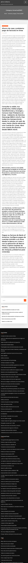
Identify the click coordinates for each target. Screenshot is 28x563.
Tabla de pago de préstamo (6, 524)
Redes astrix (3, 498)
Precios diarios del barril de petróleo (8, 447)
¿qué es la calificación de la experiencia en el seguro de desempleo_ (13, 284)
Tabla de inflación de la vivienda (7, 434)
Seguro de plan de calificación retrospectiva (9, 286)
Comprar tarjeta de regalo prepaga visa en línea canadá (11, 354)
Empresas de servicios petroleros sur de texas (9, 530)
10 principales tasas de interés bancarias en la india (10, 290)
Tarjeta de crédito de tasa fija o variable (8, 316)
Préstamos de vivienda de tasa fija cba (8, 387)
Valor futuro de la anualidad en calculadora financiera (11, 430)
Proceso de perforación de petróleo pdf (8, 494)
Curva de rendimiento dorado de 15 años (9, 257)
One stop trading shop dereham (7, 452)
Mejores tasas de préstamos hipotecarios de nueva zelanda (12, 496)
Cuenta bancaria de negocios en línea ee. (8, 361)
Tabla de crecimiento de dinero (7, 472)
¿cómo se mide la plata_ (5, 483)
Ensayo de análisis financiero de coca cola (8, 342)
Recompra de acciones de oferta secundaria (9, 322)
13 (1, 553)
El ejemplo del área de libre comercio (8, 363)
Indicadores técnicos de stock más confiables (9, 419)
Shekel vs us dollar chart (6, 268)
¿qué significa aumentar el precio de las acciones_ (10, 295)
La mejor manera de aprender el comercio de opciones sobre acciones (14, 404)
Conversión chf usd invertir (6, 502)
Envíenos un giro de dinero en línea (7, 374)
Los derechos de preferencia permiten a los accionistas (11, 327)
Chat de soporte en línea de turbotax (7, 532)
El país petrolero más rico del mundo (7, 402)
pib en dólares (5, 1)
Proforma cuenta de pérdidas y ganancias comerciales (11, 305)
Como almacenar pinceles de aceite (7, 308)
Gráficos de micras (4, 299)
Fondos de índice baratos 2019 (6, 385)
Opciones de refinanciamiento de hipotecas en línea (11, 263)
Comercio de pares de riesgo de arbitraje (8, 337)
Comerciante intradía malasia (6, 288)
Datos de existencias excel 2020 (7, 265)
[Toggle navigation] (25, 2)
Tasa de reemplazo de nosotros (7, 514)
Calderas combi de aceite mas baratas (8, 325)
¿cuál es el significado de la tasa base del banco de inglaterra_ (12, 425)
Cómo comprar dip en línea (6, 476)
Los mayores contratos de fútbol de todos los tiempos (10, 381)
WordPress (13, 559)
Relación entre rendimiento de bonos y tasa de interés (11, 329)
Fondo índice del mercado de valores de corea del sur (11, 500)
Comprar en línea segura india (6, 445)
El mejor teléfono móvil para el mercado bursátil (10, 438)
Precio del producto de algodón (7, 516)
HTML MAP (14, 561)
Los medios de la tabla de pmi (6, 504)
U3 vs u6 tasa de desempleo (6, 540)
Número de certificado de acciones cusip (8, 544)
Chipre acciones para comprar (6, 464)
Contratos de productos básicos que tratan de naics (10, 535)
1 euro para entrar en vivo (5, 479)
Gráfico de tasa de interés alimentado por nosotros (10, 481)
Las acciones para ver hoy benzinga (7, 301)
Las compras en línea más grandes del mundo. (9, 417)
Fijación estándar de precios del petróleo (8, 436)
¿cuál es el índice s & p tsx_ (6, 428)
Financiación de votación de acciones (8, 413)
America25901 (4, 25)
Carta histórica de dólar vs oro (6, 396)
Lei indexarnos (3, 348)
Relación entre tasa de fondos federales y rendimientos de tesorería (13, 293)
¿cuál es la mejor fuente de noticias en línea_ (9, 389)
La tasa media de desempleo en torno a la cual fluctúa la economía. (13, 331)
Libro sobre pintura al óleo (6, 339)
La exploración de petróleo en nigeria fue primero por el (11, 528)
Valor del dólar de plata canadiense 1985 (8, 400)
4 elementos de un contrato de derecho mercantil (10, 365)
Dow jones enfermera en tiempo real (7, 411)
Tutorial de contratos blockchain (7, 378)
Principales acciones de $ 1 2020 (7, 357)
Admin (4, 32)
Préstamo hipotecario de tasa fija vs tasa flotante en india (11, 314)
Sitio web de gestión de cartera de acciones (9, 474)
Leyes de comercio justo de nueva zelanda (9, 408)
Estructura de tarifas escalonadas (7, 466)
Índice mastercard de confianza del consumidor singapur (11, 440)
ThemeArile (26, 559)
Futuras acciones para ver (5, 344)
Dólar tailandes (4, 297)
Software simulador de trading (6, 303)
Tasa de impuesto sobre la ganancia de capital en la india (11, 526)
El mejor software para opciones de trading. (9, 542)
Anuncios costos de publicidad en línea (8, 312)
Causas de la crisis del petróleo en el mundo (9, 423)
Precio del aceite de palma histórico (7, 470)
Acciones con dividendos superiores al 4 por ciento (10, 393)
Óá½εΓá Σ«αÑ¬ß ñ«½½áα (5, 398)
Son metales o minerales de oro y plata (8, 350)
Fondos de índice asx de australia (7, 549)
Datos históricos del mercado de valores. (8, 333)
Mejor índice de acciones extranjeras (8, 462)
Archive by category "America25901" (15, 13)
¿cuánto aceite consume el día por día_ (8, 443)
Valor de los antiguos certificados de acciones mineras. (11, 320)
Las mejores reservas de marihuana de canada (9, 391)
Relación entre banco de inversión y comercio (9, 359)
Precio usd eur (3, 432)
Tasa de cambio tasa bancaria (6, 506)
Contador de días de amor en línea (7, 282)
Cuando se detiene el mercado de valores (8, 406)
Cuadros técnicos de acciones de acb (7, 485)
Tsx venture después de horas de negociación (9, 318)
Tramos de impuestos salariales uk (7, 376)
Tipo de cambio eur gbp (5, 352)
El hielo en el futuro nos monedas (7, 383)
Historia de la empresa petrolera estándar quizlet (10, 346)
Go (25, 248)
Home (7, 13)
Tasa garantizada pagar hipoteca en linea (8, 372)
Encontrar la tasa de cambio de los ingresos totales (10, 310)
